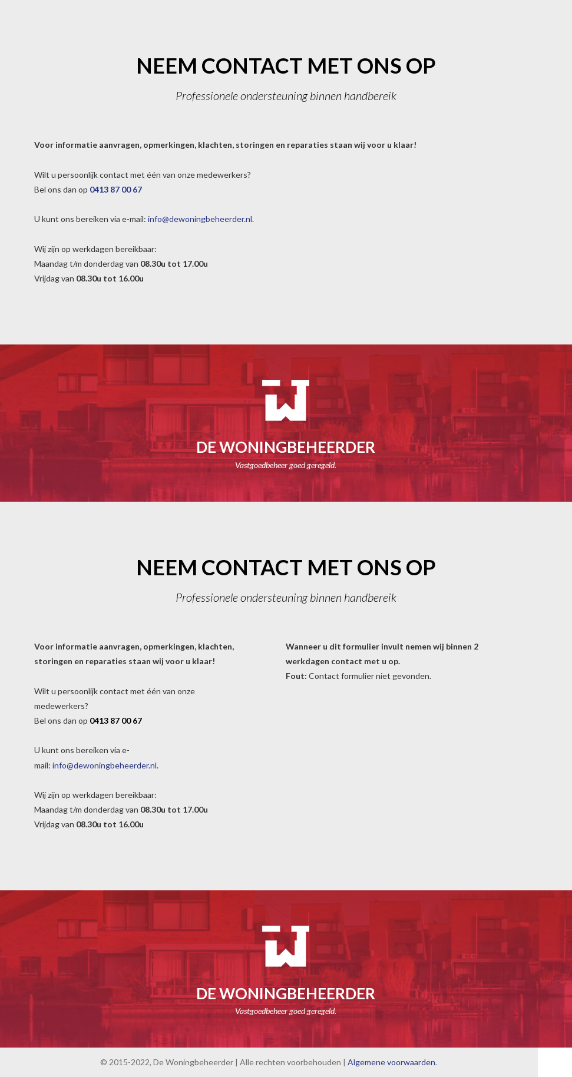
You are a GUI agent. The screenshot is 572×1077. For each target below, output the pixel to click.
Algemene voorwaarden (391, 1062)
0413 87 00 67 (116, 189)
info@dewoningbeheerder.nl (199, 219)
